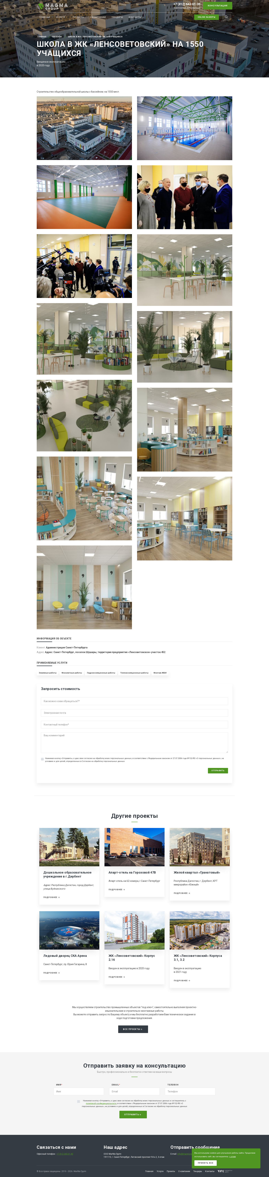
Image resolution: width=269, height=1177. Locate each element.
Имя (59, 1085)
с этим (232, 1156)
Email (116, 1085)
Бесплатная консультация (187, 8)
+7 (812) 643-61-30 (186, 4)
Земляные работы (47, 673)
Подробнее (51, 897)
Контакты (135, 17)
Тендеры (117, 17)
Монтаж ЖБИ (160, 673)
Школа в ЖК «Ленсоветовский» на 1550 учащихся (95, 37)
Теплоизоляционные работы (134, 673)
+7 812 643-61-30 (65, 1154)
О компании (98, 17)
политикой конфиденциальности (101, 1103)
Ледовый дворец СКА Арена (65, 955)
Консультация (217, 5)
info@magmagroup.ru (187, 1154)
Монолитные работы (72, 673)
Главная (44, 17)
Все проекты (133, 1029)
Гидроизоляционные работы (101, 673)
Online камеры (206, 17)
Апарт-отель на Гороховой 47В (132, 872)
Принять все (205, 1163)
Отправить (218, 770)
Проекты (78, 17)
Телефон (173, 1085)
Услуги (61, 17)
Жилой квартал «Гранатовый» (197, 872)
